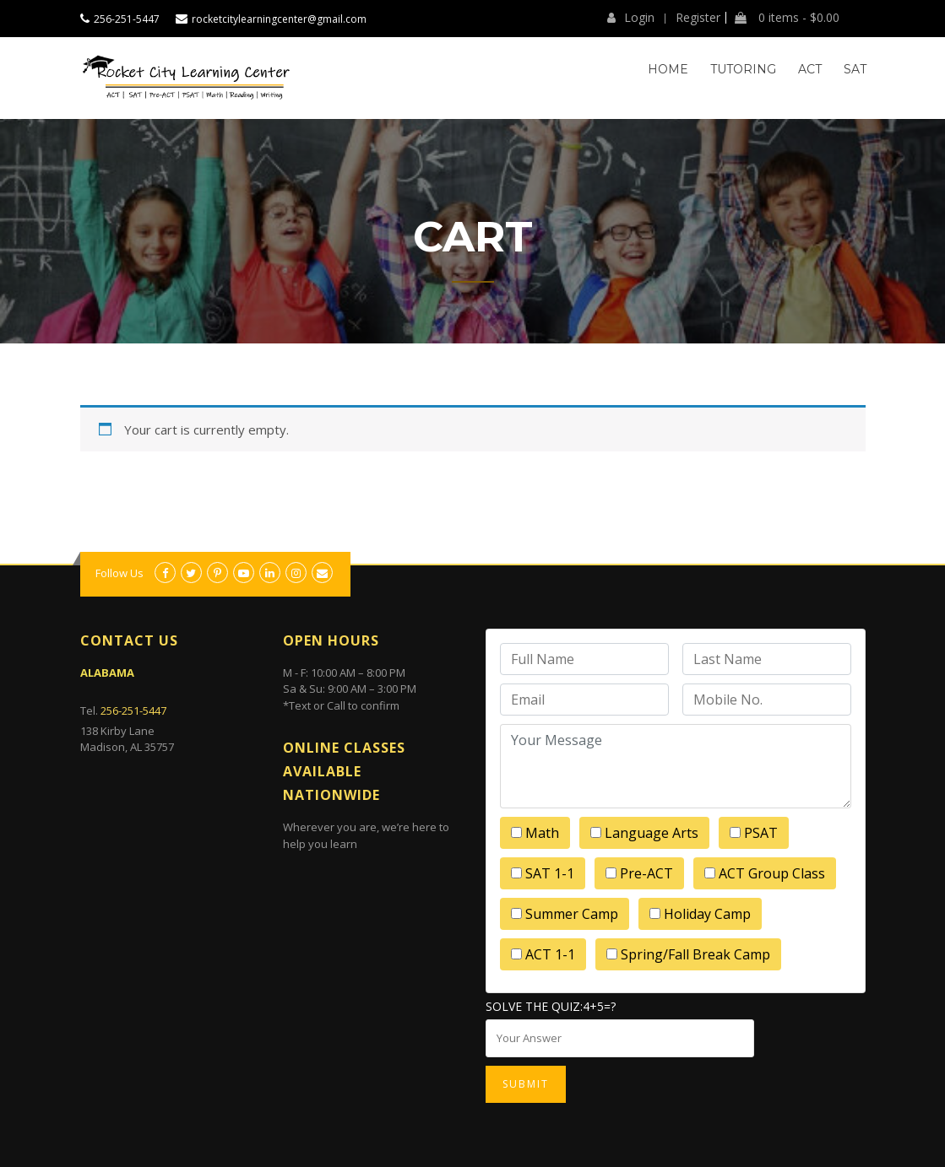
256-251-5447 (127, 19)
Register (698, 18)
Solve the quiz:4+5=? (551, 1006)
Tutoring (743, 69)
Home (668, 69)
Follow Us (119, 573)
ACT (810, 69)
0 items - (787, 18)
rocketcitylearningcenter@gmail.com (279, 19)
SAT (855, 69)
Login (630, 18)
